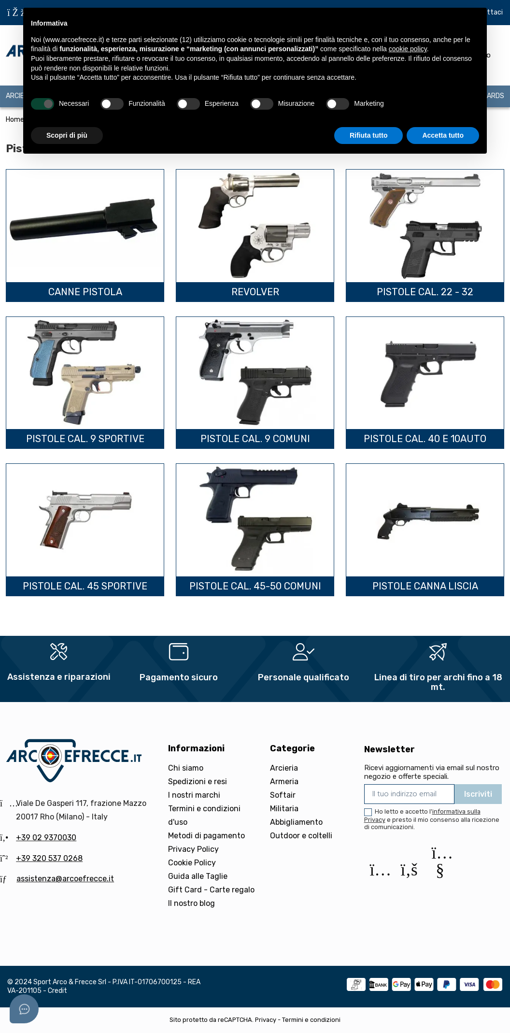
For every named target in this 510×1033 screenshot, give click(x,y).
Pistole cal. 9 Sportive (85, 439)
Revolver (255, 292)
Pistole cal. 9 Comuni (255, 439)
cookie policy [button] (408, 49)
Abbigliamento (296, 822)
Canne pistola (85, 292)
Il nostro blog (191, 903)
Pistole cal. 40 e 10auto (425, 439)
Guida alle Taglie (197, 876)
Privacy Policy (193, 849)
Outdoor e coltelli (301, 835)
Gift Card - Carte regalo (211, 889)
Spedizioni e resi (197, 781)
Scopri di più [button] (66, 135)
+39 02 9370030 (46, 837)
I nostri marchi (194, 795)
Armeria (284, 781)
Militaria (284, 808)
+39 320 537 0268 (49, 858)
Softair (283, 795)
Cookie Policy (192, 862)
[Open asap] (24, 1008)
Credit (57, 991)
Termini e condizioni (311, 1019)
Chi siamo (185, 768)
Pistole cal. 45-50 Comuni (255, 586)
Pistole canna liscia (425, 586)
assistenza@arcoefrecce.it (65, 878)
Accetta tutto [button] (443, 135)
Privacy (265, 1019)
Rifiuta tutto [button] (369, 135)
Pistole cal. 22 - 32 (425, 292)
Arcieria (284, 768)
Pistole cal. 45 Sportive (85, 586)
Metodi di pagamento (206, 835)
